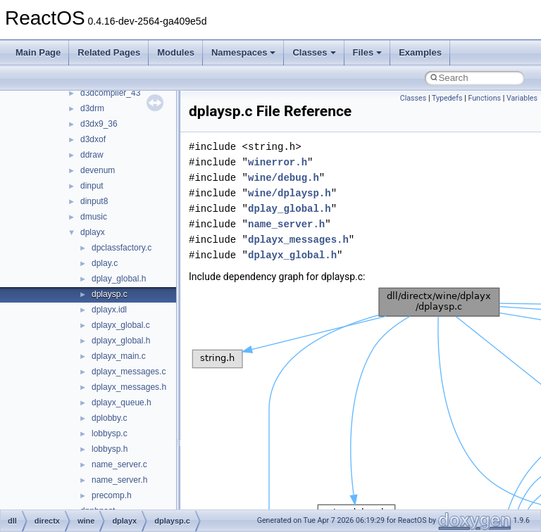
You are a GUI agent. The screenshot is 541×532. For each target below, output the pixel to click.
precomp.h (112, 495)
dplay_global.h (119, 279)
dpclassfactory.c (121, 248)
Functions (484, 98)
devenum (97, 170)
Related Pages (108, 52)
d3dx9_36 (99, 124)
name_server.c (119, 464)
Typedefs (447, 98)
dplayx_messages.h (129, 387)
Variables (521, 98)
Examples (420, 52)
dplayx (92, 232)
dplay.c (105, 263)
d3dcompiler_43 (110, 93)
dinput (92, 186)
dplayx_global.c (121, 325)
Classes (313, 52)
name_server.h (119, 480)
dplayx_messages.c (129, 371)
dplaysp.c (110, 294)
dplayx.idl (109, 310)
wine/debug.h (283, 177)
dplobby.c (109, 418)
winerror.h (277, 162)
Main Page (38, 52)
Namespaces (243, 52)
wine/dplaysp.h (289, 193)
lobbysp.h (110, 449)
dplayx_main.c (119, 356)
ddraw (92, 155)
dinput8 (94, 201)
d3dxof (93, 139)
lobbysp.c (110, 433)
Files (368, 52)
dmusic (93, 217)
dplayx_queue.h (121, 402)
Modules (175, 52)
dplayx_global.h (121, 341)
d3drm (92, 108)
